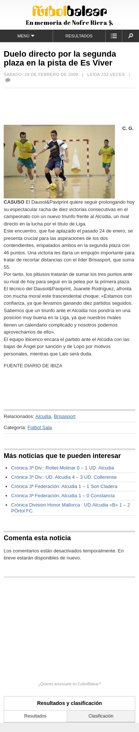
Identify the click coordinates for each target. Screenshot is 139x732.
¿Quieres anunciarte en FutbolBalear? (69, 684)
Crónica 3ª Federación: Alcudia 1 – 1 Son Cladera (64, 486)
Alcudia (43, 416)
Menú (26, 35)
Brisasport (65, 416)
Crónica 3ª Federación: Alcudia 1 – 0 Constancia (63, 495)
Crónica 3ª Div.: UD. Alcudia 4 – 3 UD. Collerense (64, 477)
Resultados (79, 36)
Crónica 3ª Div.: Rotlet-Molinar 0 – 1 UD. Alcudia (62, 468)
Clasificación (101, 716)
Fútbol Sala (39, 427)
